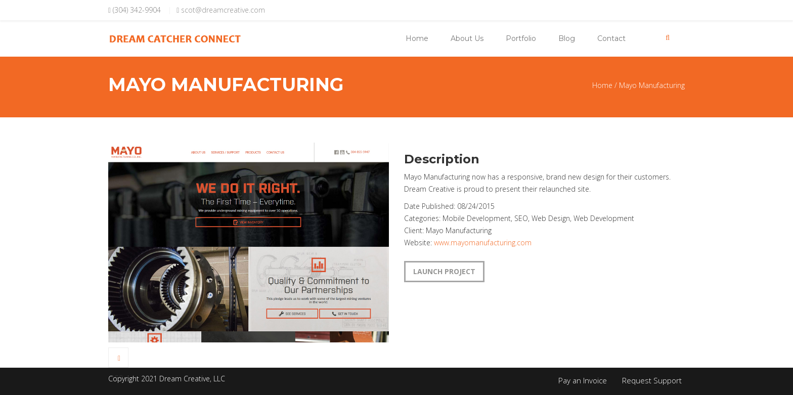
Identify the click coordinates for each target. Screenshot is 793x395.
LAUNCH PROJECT (444, 271)
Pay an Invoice (582, 380)
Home (417, 38)
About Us (467, 38)
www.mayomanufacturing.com (483, 242)
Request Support (652, 380)
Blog (566, 38)
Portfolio (521, 38)
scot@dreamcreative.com (223, 10)
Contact (611, 38)
